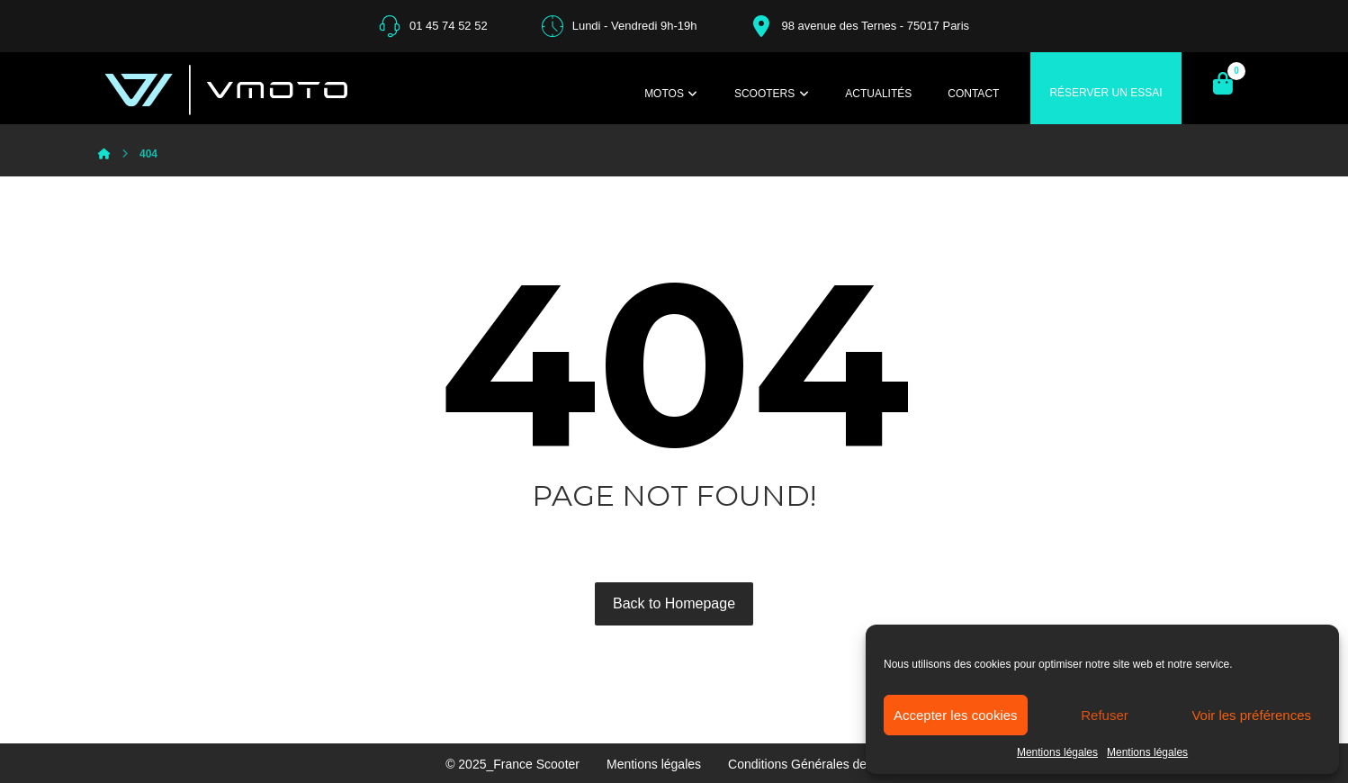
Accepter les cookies (956, 715)
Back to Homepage (674, 603)
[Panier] (1223, 82)
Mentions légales (1057, 752)
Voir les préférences (1251, 715)
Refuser (1104, 715)
